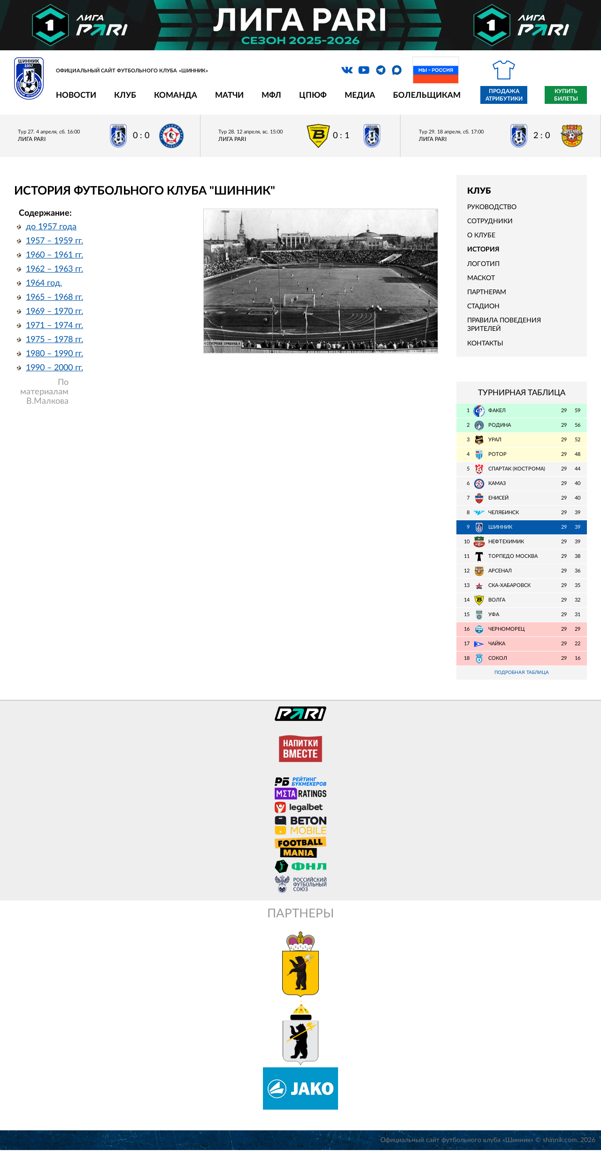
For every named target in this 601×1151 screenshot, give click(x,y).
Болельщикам (427, 95)
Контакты (485, 343)
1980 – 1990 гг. (54, 354)
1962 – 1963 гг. (54, 269)
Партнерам (486, 292)
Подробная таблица (521, 672)
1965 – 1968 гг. (54, 297)
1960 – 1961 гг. (54, 255)
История (483, 249)
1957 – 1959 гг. (54, 241)
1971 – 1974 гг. (54, 325)
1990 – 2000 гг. (54, 368)
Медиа (360, 95)
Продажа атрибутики (504, 95)
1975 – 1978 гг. (54, 340)
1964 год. (44, 283)
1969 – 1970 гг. (54, 311)
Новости (76, 95)
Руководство (491, 207)
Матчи (229, 95)
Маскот (481, 278)
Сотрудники (490, 221)
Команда (175, 95)
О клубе (481, 235)
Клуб (125, 95)
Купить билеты (566, 95)
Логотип (483, 264)
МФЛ (271, 95)
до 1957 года (51, 227)
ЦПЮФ (313, 95)
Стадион (483, 306)
